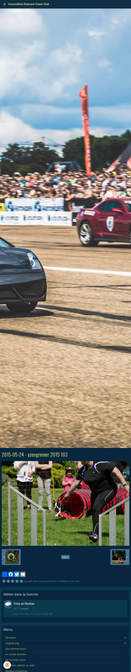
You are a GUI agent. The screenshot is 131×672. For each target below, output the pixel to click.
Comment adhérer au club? (20, 665)
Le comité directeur (15, 654)
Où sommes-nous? (15, 659)
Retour (65, 557)
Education (10, 637)
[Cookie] (7, 665)
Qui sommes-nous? (15, 648)
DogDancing (12, 643)
